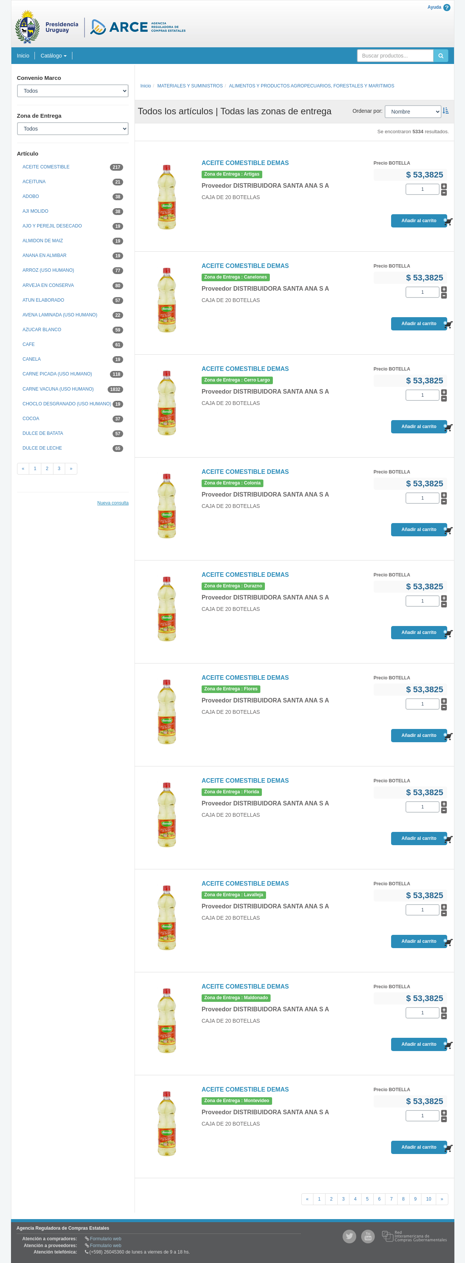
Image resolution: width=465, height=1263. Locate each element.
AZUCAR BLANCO (73, 330)
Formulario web (106, 1238)
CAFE (73, 344)
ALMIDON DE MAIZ (73, 241)
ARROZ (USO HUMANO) (73, 270)
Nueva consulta (113, 503)
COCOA (73, 419)
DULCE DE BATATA (73, 433)
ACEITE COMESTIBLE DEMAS (245, 163)
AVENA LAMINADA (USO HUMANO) (73, 315)
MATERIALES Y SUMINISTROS (190, 86)
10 (428, 1199)
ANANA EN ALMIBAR (73, 255)
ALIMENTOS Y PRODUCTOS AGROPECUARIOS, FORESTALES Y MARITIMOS (312, 86)
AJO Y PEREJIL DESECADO (73, 226)
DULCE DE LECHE (73, 448)
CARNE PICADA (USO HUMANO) (73, 374)
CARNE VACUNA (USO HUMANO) (73, 389)
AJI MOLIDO (73, 211)
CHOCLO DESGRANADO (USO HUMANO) (73, 404)
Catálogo (54, 56)
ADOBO (73, 196)
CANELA (73, 359)
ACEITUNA (73, 182)
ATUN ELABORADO (73, 300)
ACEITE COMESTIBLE (73, 167)
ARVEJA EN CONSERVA (73, 285)
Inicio (23, 56)
